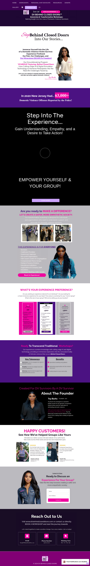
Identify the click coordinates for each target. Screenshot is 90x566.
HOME (14, 2)
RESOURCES (57, 2)
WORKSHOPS (23, 2)
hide (87, 563)
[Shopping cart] (22, 7)
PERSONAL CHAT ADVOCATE (40, 2)
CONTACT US (31, 7)
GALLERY (15, 7)
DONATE (67, 2)
